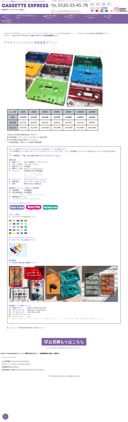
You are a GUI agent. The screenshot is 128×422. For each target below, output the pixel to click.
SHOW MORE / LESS (26, 328)
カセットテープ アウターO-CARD (23, 35)
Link (28, 314)
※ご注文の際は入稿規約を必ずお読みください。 (64, 348)
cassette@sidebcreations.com (69, 11)
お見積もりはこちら (66, 342)
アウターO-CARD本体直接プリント (47, 35)
